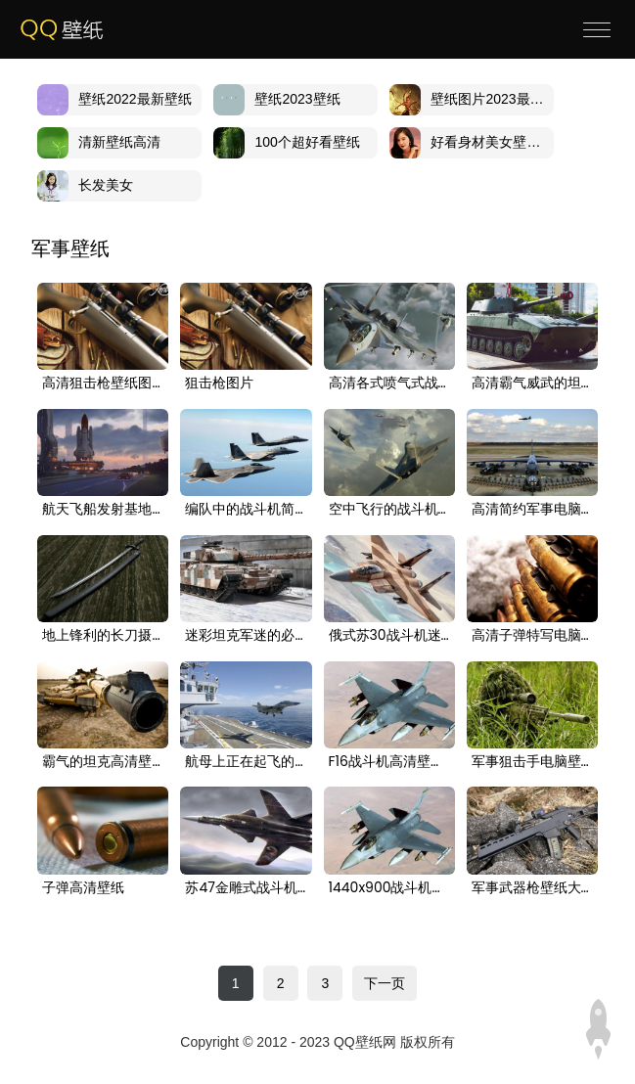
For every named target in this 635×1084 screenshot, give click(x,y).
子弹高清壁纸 (83, 888)
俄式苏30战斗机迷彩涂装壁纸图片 (389, 636)
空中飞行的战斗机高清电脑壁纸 (389, 510)
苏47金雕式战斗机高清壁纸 (245, 888)
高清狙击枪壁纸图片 (102, 383)
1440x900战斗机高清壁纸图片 (389, 888)
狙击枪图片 (219, 383)
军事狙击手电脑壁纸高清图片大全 (532, 762)
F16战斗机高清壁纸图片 (389, 762)
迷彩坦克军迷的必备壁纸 (245, 636)
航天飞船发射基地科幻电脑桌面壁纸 (102, 510)
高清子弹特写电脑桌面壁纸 (532, 636)
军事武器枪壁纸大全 (532, 888)
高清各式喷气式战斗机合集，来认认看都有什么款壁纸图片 (389, 383)
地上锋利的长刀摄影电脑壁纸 (102, 636)
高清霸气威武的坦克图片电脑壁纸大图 (532, 383)
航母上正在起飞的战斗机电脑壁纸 (245, 762)
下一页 (384, 983)
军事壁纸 (70, 248)
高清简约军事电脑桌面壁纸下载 (532, 510)
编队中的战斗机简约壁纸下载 (245, 510)
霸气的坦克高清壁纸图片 (102, 762)
